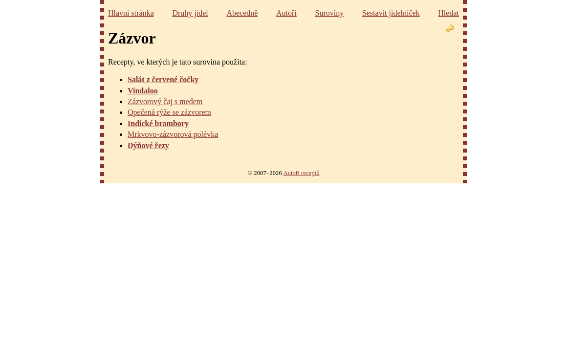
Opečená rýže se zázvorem (169, 112)
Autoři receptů (301, 173)
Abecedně (242, 13)
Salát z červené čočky (163, 79)
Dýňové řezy (148, 145)
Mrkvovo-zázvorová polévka (173, 134)
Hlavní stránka (131, 13)
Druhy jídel (190, 13)
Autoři (286, 13)
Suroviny (329, 13)
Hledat (448, 13)
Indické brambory (158, 123)
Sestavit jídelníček (391, 13)
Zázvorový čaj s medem (165, 101)
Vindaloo (143, 91)
